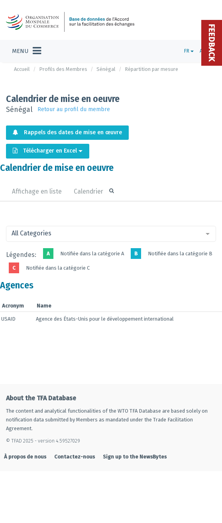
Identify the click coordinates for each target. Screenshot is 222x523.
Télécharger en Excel (48, 150)
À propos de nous (25, 457)
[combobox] (111, 234)
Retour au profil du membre (73, 109)
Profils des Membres (63, 69)
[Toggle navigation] (26, 51)
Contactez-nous (74, 457)
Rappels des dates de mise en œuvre (67, 132)
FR (189, 51)
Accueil (22, 69)
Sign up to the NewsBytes (135, 457)
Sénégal (106, 69)
